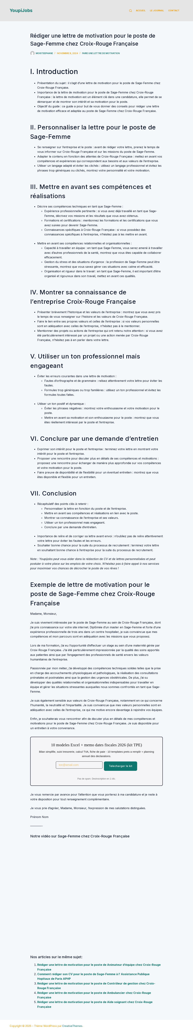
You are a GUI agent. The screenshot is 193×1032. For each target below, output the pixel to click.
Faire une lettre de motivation (101, 53)
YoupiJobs (21, 10)
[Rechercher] (130, 10)
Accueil (140, 10)
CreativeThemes (72, 1026)
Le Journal (157, 10)
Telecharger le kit (120, 766)
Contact (173, 10)
